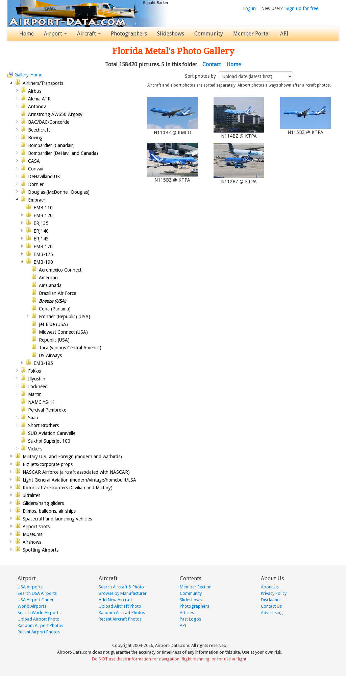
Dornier (36, 184)
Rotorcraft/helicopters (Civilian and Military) (68, 487)
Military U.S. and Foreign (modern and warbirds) (72, 456)
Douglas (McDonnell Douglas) (59, 192)
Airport (55, 33)
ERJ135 (41, 223)
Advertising (272, 612)
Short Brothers (43, 425)
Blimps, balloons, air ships (49, 511)
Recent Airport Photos (39, 631)
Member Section (196, 586)
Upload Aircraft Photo (120, 606)
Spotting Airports (40, 550)
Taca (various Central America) (70, 347)
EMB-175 (43, 254)
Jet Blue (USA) (53, 324)
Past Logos (190, 619)
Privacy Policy (274, 593)
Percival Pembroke (47, 410)
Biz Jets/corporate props (48, 464)
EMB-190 (43, 262)
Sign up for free (302, 8)
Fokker (35, 371)
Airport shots (36, 526)
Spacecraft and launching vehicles (57, 518)
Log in (249, 8)
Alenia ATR (39, 98)
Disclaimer (271, 599)
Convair (36, 168)
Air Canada (50, 285)
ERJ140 (41, 231)
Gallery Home (28, 74)
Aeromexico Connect (60, 270)
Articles (187, 612)
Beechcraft (39, 130)
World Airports (32, 606)
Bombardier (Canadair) (51, 145)
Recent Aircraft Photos (120, 619)
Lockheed (38, 386)
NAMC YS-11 (41, 402)
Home (26, 33)
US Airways (50, 355)
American (48, 277)
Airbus (34, 91)
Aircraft (89, 33)
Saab (33, 417)
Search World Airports (39, 612)
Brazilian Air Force (57, 293)
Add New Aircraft (115, 599)
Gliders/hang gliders (43, 503)
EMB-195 (43, 363)
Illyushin (36, 378)
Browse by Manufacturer (123, 593)
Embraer (36, 200)
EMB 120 (43, 215)
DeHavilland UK (44, 176)
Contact (211, 64)
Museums (32, 534)
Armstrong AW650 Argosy (55, 114)
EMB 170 (43, 246)
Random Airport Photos (40, 625)
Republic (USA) (54, 340)
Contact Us (271, 606)
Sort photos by (201, 76)
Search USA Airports (37, 593)
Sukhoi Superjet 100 (49, 441)
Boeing (35, 137)
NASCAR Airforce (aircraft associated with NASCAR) (76, 472)
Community (208, 33)
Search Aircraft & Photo (121, 586)
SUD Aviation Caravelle (51, 433)
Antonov (37, 106)
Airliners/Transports (43, 83)
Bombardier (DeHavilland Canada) (63, 153)
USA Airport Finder (36, 599)
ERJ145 (41, 238)
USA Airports (30, 586)
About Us (270, 586)
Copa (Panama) (55, 308)
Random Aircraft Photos (122, 612)
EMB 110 (43, 207)
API (284, 33)
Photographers (129, 33)
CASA (34, 161)
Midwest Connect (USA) (63, 332)
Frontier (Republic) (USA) (64, 316)
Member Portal (251, 33)
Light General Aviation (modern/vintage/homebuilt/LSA (79, 480)
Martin (35, 394)
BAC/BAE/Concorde (48, 122)
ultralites (31, 495)
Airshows (32, 542)
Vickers (35, 448)
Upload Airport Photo (38, 619)
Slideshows (170, 33)
